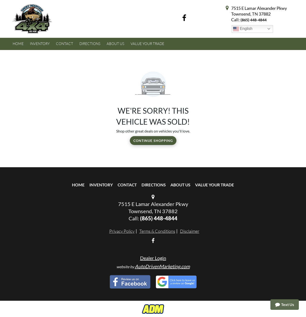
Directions (154, 184)
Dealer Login (153, 258)
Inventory (101, 184)
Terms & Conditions (157, 231)
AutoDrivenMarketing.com (162, 266)
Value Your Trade (214, 184)
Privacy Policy (122, 231)
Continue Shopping (153, 141)
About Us (180, 184)
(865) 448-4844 (253, 19)
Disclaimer (189, 231)
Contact (127, 184)
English (242, 29)
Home (78, 184)
